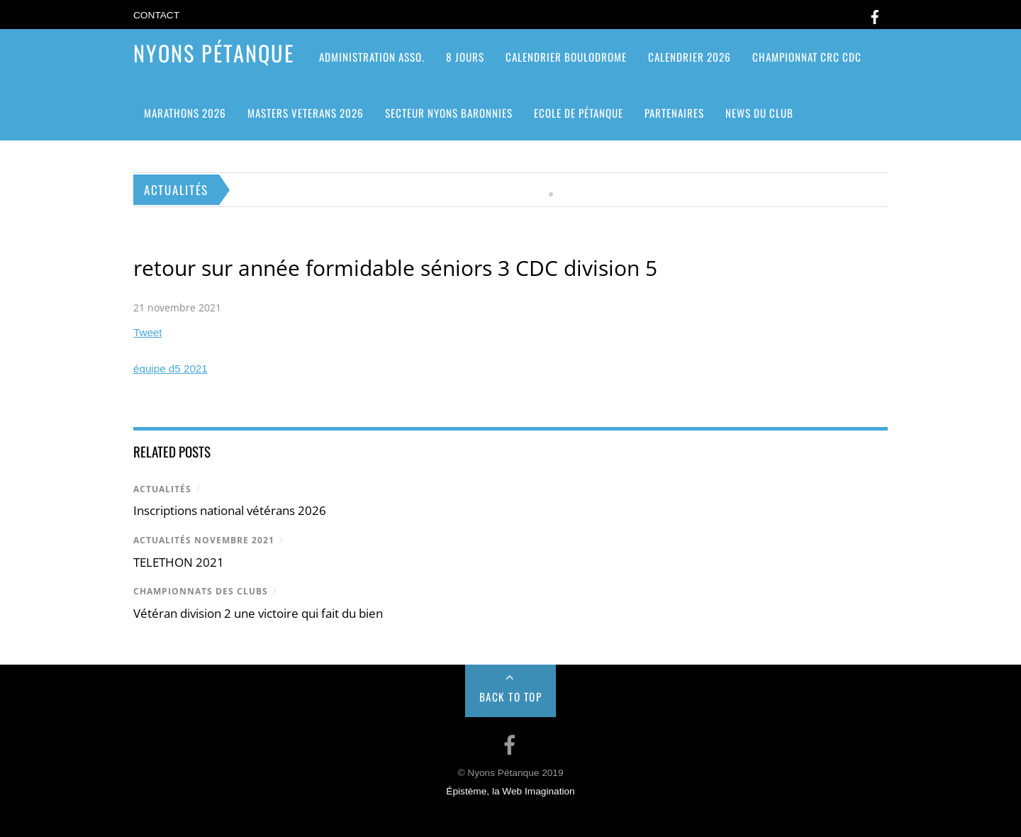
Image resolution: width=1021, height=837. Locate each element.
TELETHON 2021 (178, 562)
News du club (759, 113)
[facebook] (875, 14)
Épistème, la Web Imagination (510, 791)
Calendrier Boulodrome (566, 57)
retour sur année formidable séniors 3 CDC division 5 (395, 267)
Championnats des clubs (200, 591)
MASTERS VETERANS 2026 (305, 113)
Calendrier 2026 (689, 57)
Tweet (147, 332)
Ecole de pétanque (578, 113)
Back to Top (510, 696)
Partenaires (674, 113)
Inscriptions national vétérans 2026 (229, 510)
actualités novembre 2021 (203, 540)
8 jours (465, 57)
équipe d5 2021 (170, 368)
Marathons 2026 (185, 113)
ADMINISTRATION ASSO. (372, 57)
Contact (156, 15)
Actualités (162, 489)
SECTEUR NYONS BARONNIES (449, 113)
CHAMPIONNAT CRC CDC (806, 57)
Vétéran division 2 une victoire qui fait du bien (258, 613)
